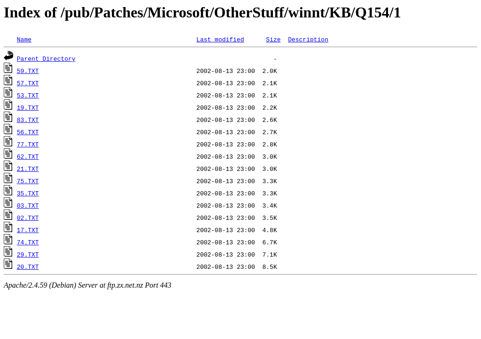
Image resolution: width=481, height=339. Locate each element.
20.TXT (28, 266)
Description (308, 39)
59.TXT (28, 70)
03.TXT (28, 205)
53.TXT (28, 95)
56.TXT (28, 132)
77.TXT (28, 144)
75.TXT (28, 181)
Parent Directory (46, 58)
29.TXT (28, 254)
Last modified (220, 39)
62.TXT (28, 156)
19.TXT (28, 107)
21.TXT (28, 168)
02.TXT (28, 217)
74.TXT (28, 242)
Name (24, 39)
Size (273, 39)
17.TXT (28, 230)
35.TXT (28, 193)
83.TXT (28, 119)
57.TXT (28, 83)
